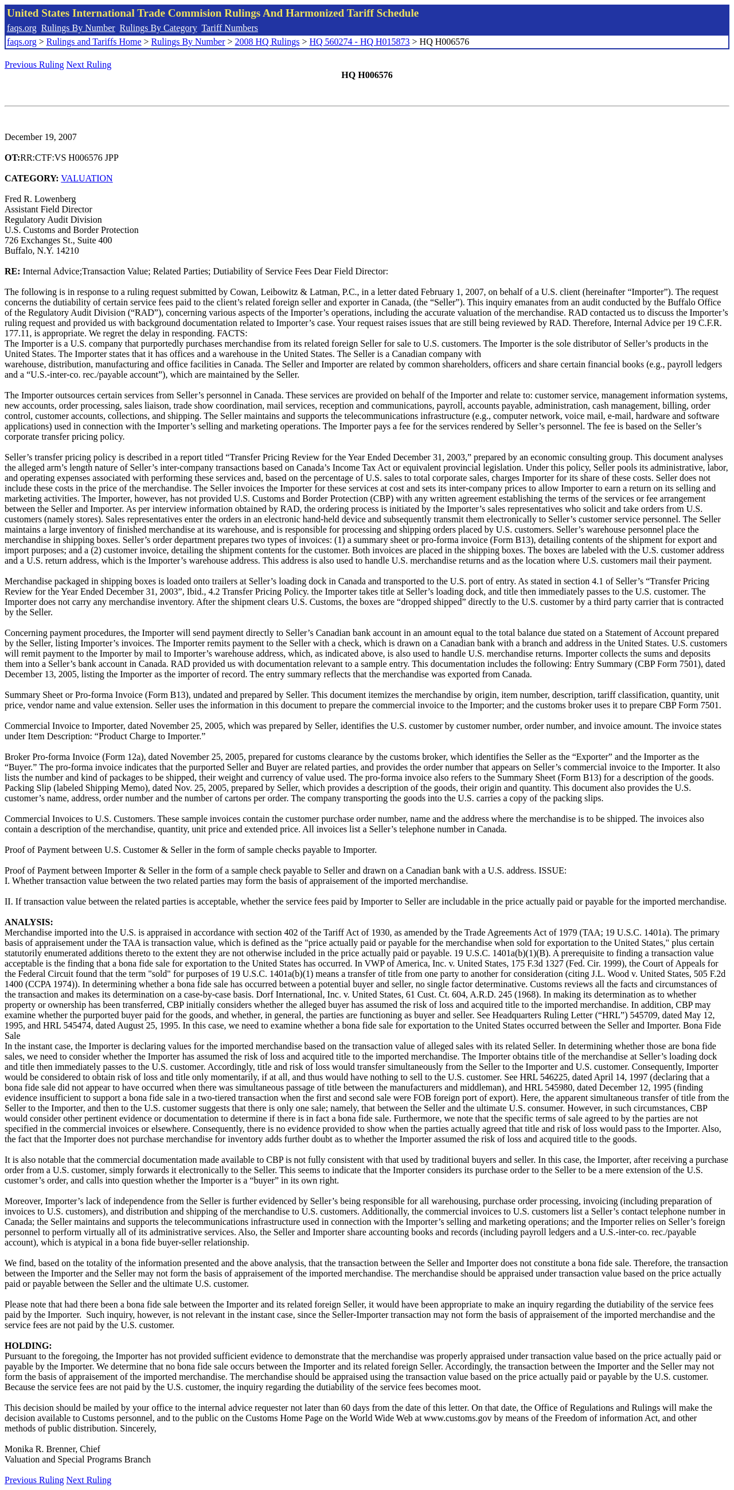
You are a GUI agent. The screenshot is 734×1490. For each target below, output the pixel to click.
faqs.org (22, 28)
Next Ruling (89, 64)
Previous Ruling (34, 64)
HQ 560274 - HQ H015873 (359, 41)
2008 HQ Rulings (267, 41)
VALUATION (86, 178)
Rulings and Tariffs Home (94, 41)
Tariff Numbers (229, 28)
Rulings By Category (158, 28)
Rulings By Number (78, 28)
